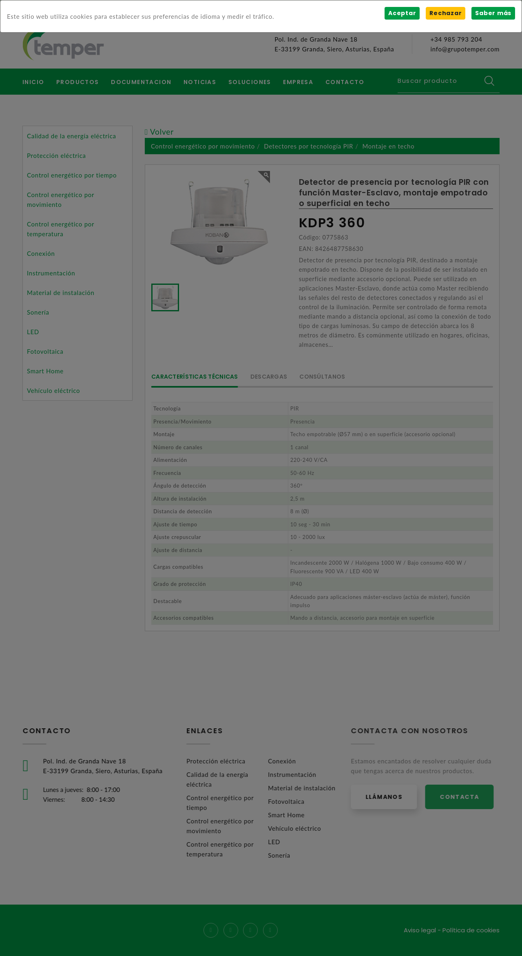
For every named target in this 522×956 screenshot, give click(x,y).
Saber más (493, 13)
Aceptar (402, 13)
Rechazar (445, 13)
